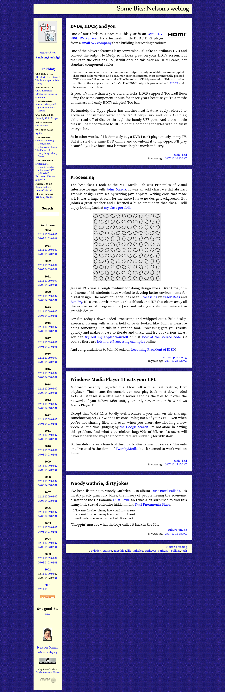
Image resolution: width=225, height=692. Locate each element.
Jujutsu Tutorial (43, 190)
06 (39, 238)
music (183, 530)
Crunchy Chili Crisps (46, 118)
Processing (82, 177)
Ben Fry (76, 301)
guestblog (119, 550)
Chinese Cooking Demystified (44, 142)
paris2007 (164, 550)
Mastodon (48, 54)
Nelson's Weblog (176, 547)
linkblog (138, 550)
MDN (47, 614)
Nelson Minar (47, 647)
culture (166, 357)
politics (175, 550)
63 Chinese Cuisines (46, 94)
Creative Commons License (48, 672)
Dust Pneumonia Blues (152, 504)
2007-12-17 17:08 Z (176, 464)
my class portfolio (118, 207)
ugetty (38, 133)
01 (55, 238)
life (129, 550)
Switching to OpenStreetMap (44, 165)
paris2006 (150, 550)
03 (49, 238)
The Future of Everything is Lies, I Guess (47, 153)
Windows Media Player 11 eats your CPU (113, 379)
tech (177, 155)
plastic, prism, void (45, 104)
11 (42, 234)
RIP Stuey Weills (44, 197)
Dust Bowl (121, 499)
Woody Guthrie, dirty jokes (99, 483)
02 (52, 238)
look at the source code (161, 337)
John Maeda (116, 189)
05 (42, 238)
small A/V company (96, 42)
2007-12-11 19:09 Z (176, 533)
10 (46, 234)
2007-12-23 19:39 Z (176, 361)
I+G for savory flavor (46, 147)
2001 (48, 585)
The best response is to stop (47, 81)
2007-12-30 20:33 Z (176, 158)
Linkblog (47, 68)
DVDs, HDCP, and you (93, 26)
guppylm (40, 179)
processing (180, 357)
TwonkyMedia (127, 448)
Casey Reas (171, 297)
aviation (96, 550)
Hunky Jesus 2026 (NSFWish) (44, 171)
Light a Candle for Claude (44, 109)
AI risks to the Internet (47, 77)
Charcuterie (41, 125)
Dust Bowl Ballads (165, 490)
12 (39, 234)
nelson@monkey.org (47, 652)
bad (184, 155)
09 (49, 234)
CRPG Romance (43, 90)
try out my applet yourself (106, 337)
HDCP (174, 83)
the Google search (134, 426)
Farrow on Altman (45, 176)
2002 (48, 569)
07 (55, 234)
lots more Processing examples (121, 341)
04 (46, 238)
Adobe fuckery (43, 187)
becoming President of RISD (153, 349)
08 (52, 234)
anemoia (40, 97)
